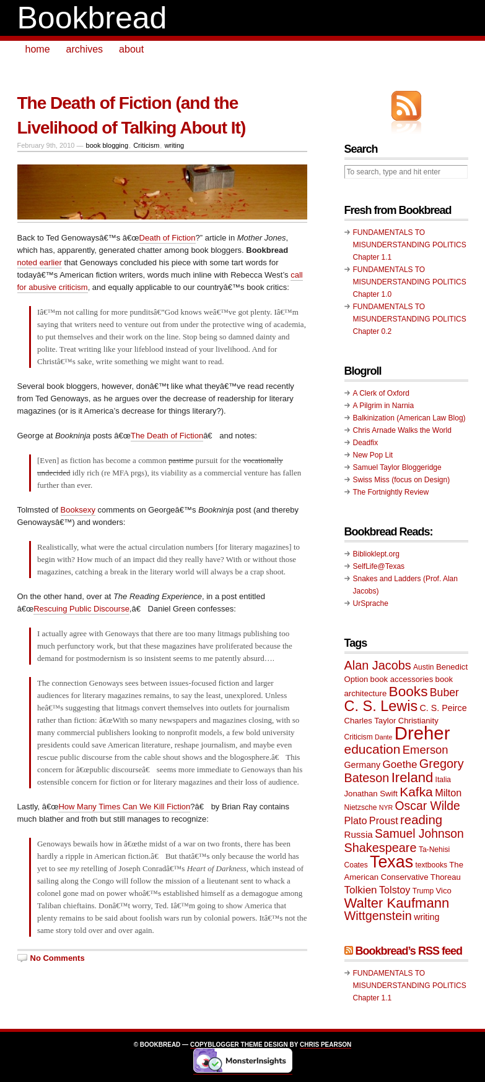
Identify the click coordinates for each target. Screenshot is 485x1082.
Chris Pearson (325, 1044)
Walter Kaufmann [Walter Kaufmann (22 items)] (397, 903)
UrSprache (370, 603)
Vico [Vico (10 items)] (444, 890)
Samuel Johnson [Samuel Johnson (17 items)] (419, 833)
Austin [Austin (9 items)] (423, 667)
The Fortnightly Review (391, 492)
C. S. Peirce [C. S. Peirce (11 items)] (443, 708)
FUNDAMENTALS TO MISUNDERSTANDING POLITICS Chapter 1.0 (409, 282)
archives (84, 49)
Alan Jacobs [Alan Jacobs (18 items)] (377, 665)
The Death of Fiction (167, 435)
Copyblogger (214, 1044)
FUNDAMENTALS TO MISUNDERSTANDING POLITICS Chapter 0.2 (409, 319)
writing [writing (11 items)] (426, 917)
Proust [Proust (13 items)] (383, 820)
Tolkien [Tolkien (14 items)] (360, 890)
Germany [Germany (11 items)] (362, 765)
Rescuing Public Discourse (81, 608)
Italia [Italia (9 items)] (443, 779)
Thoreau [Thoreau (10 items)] (445, 877)
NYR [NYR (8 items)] (386, 807)
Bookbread (92, 18)
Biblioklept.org (376, 554)
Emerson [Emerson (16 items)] (425, 749)
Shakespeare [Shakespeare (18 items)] (380, 847)
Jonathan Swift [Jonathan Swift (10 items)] (371, 793)
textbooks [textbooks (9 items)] (431, 865)
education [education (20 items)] (372, 749)
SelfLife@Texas (379, 566)
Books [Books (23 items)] (408, 691)
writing (174, 145)
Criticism (146, 145)
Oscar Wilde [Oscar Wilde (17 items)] (427, 805)
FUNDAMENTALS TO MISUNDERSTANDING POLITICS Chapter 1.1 (409, 245)
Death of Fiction (167, 237)
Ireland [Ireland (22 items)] (412, 777)
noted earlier (39, 262)
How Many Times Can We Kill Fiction (124, 806)
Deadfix (365, 442)
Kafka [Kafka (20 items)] (416, 792)
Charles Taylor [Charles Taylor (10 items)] (370, 720)
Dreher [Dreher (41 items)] (422, 733)
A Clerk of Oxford (381, 393)
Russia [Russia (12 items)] (358, 834)
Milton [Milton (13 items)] (448, 792)
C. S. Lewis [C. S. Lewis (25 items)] (381, 706)
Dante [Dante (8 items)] (383, 737)
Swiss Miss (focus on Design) (401, 479)
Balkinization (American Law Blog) (409, 418)
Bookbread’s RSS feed (409, 951)
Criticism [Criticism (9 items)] (358, 737)
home (37, 49)
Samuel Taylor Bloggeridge (397, 467)
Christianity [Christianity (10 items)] (418, 720)
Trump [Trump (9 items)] (423, 891)
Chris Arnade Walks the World (402, 430)
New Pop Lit (373, 455)
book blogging (107, 145)
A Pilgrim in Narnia (383, 405)
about (131, 49)
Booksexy (78, 509)
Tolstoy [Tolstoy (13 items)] (394, 889)
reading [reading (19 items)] (421, 820)
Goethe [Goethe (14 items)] (400, 764)
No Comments (57, 958)
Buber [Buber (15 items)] (444, 692)
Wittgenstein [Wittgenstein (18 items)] (378, 915)
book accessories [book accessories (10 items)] (402, 679)
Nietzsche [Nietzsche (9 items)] (360, 807)
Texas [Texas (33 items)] (391, 862)
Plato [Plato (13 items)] (355, 820)
